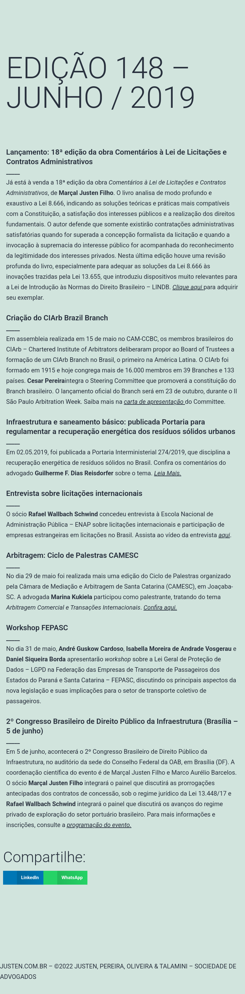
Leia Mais (167, 473)
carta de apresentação (154, 401)
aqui (224, 535)
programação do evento (98, 825)
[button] (23, 878)
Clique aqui (187, 287)
